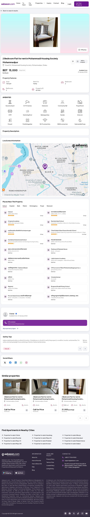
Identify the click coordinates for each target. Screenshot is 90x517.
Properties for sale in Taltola (12, 435)
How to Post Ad (36, 460)
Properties (40, 3)
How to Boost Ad (37, 463)
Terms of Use (50, 462)
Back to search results (9, 11)
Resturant (50, 206)
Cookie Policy (50, 465)
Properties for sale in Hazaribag (43, 435)
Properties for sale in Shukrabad (74, 438)
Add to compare (81, 61)
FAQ (33, 467)
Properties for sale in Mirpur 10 (12, 441)
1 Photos (82, 50)
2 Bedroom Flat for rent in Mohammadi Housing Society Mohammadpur (14, 398)
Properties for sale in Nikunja (73, 435)
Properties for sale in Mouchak (12, 438)
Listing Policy (50, 468)
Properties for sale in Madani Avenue (75, 441)
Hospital (11, 206)
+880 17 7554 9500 (69, 457)
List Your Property (79, 4)
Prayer (42, 206)
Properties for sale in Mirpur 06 (43, 438)
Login (69, 4)
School (5, 206)
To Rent (24, 4)
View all (7, 348)
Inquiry (49, 3)
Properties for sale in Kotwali (42, 443)
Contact (56, 3)
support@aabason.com (70, 460)
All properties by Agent (10, 328)
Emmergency (33, 206)
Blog (62, 3)
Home (18, 3)
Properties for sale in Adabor (73, 443)
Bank (18, 206)
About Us (34, 457)
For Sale (30, 4)
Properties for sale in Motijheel (42, 441)
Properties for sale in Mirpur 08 (12, 443)
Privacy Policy (50, 459)
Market (25, 206)
